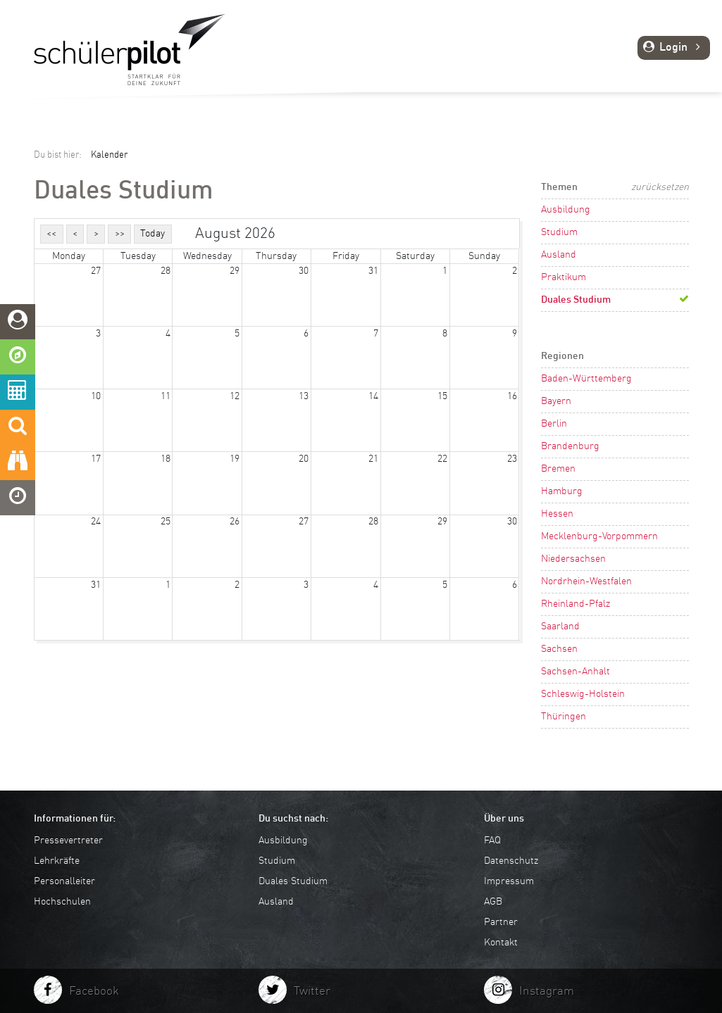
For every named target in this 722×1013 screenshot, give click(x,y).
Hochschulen (62, 902)
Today (152, 234)
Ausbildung (565, 210)
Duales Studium (576, 300)
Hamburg (562, 491)
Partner (501, 922)
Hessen (557, 514)
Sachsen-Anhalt (575, 672)
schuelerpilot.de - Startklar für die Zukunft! (129, 49)
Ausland (558, 255)
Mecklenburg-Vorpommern (599, 536)
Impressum (509, 881)
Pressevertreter (68, 840)
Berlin (554, 424)
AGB (493, 902)
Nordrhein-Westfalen (586, 581)
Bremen (558, 469)
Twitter (312, 992)
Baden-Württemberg (586, 379)
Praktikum (563, 277)
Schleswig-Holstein (583, 694)
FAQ (492, 840)
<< (51, 234)
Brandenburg (570, 446)
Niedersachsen (573, 559)
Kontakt (501, 943)
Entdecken (315, 61)
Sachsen (559, 649)
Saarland (560, 626)
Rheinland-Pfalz (575, 604)
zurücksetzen (660, 187)
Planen (450, 61)
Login (674, 48)
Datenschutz (511, 861)
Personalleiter (64, 881)
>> (120, 234)
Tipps (564, 61)
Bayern (556, 401)
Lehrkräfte (57, 861)
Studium (559, 232)
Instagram (546, 992)
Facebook (94, 992)
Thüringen (563, 717)
